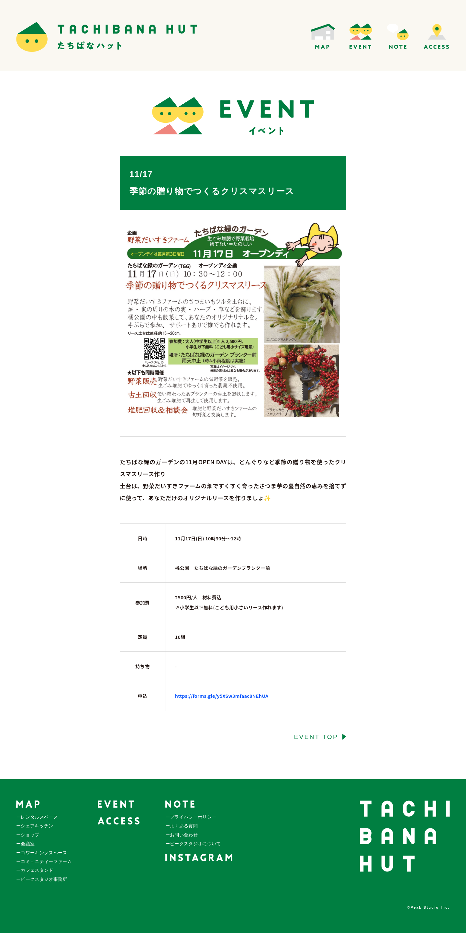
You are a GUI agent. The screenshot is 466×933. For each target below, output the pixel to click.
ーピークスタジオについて (193, 843)
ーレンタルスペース (37, 817)
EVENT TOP (316, 736)
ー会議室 (25, 843)
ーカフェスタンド (34, 870)
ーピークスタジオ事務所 (41, 879)
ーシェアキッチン (34, 826)
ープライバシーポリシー (190, 817)
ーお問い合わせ (181, 835)
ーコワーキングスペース (41, 852)
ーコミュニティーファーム (44, 861)
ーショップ (27, 835)
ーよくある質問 (181, 826)
